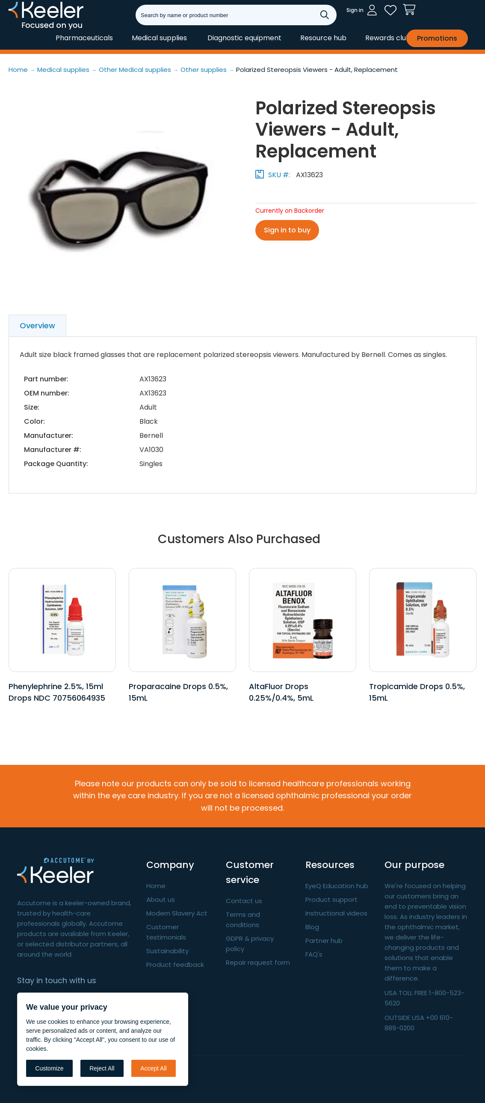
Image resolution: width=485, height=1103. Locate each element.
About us (160, 899)
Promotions (437, 38)
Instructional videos (336, 913)
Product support (331, 899)
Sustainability (167, 950)
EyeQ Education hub (336, 885)
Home (156, 885)
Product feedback (175, 964)
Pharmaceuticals (84, 38)
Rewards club (388, 38)
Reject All (101, 1068)
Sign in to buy (287, 230)
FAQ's (313, 954)
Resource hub (323, 38)
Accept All (153, 1068)
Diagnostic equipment (244, 38)
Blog (312, 926)
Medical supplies (159, 38)
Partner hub (324, 940)
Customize (49, 1068)
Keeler (19, 29)
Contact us (244, 900)
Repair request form (258, 962)
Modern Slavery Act (176, 913)
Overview (37, 325)
